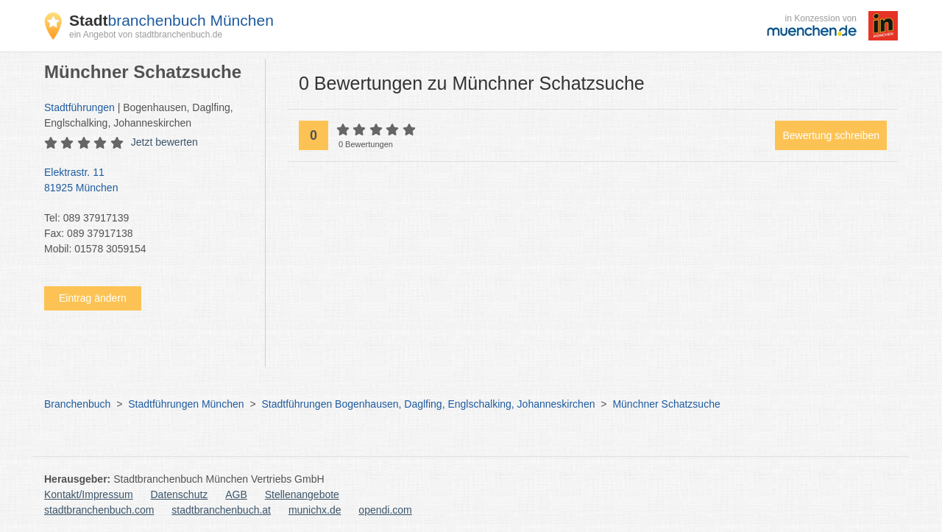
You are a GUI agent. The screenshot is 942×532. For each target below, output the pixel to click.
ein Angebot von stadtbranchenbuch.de (145, 34)
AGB (236, 494)
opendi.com (384, 510)
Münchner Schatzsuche (666, 404)
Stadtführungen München (186, 404)
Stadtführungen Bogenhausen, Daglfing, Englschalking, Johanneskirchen (428, 404)
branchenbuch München (171, 20)
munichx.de (314, 510)
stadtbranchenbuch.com (99, 510)
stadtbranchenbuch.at (221, 510)
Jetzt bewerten (164, 142)
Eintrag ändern (93, 298)
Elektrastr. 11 (147, 181)
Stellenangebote (302, 494)
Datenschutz (179, 494)
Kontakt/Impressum (88, 494)
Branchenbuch (77, 404)
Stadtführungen (79, 107)
